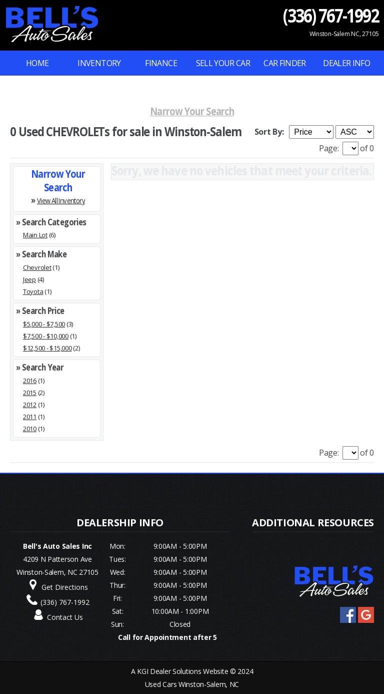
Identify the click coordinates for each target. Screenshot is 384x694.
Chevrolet (37, 267)
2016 (29, 380)
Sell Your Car (223, 63)
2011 (29, 416)
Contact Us (65, 617)
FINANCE (161, 63)
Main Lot (35, 234)
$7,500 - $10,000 (45, 335)
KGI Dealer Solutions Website (182, 671)
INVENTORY (99, 63)
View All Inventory (61, 200)
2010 (29, 428)
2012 (29, 404)
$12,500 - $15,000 (47, 348)
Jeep (29, 279)
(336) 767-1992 (331, 15)
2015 (29, 392)
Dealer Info (346, 63)
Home (37, 63)
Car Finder (285, 63)
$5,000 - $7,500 (44, 323)
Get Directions (65, 587)
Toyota (33, 291)
